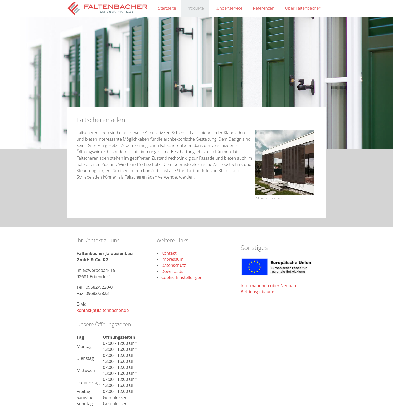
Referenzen (264, 8)
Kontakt (169, 253)
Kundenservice (228, 8)
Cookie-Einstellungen (181, 277)
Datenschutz (173, 265)
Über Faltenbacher (303, 8)
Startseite (167, 8)
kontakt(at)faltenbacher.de (103, 310)
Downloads (172, 271)
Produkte (195, 8)
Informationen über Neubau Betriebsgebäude (268, 288)
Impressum (172, 259)
